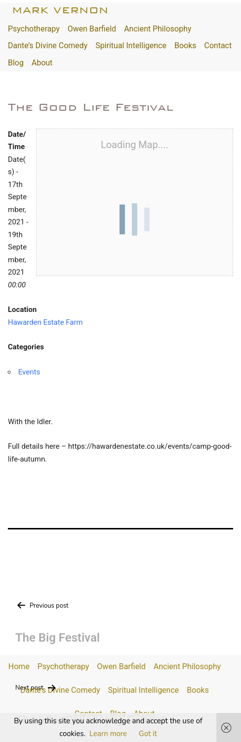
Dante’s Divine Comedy (48, 45)
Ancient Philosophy (158, 28)
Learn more (108, 734)
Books (185, 45)
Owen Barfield (92, 28)
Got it (148, 734)
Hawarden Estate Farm (45, 322)
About (42, 62)
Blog (16, 62)
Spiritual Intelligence (131, 45)
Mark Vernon (60, 10)
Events (29, 372)
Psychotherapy (34, 28)
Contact (218, 45)
